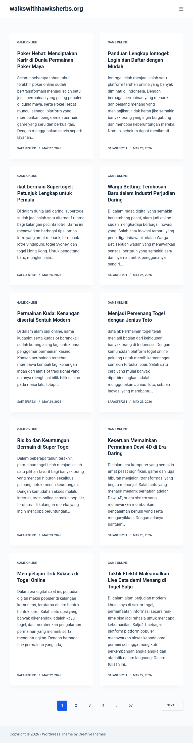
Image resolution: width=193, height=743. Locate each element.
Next (172, 705)
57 (131, 705)
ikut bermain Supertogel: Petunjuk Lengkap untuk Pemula (45, 193)
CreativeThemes (92, 734)
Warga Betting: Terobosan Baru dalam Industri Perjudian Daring (141, 193)
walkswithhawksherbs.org (46, 8)
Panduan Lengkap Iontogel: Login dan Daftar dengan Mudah (138, 60)
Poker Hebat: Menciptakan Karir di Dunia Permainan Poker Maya (47, 60)
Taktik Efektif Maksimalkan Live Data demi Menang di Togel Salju (138, 580)
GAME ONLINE (27, 42)
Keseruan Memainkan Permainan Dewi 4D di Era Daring (137, 446)
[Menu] (181, 9)
